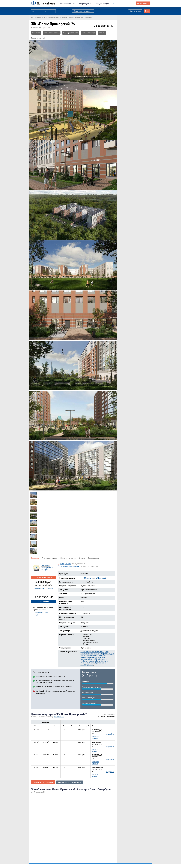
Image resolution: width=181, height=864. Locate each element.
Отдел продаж (143, 3)
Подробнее (110, 734)
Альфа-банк (84, 652)
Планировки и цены (51, 33)
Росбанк (83, 661)
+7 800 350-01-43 (102, 25)
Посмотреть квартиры (43, 588)
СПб (62, 564)
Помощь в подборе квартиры (69, 782)
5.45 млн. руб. (88, 578)
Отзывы (102, 33)
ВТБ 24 (96, 654)
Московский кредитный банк (94, 657)
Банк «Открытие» (97, 652)
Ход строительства (70, 33)
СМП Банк (90, 663)
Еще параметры (135, 11)
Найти (147, 11)
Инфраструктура (88, 33)
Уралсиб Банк (100, 663)
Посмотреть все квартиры (43, 782)
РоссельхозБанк (93, 661)
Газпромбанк (105, 654)
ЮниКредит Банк (86, 665)
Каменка (34, 27)
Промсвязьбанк (86, 659)
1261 (67, 4)
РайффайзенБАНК (100, 659)
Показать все (59, 717)
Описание (35, 558)
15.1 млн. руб (101, 578)
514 (86, 4)
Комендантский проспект (70, 566)
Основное (36, 33)
